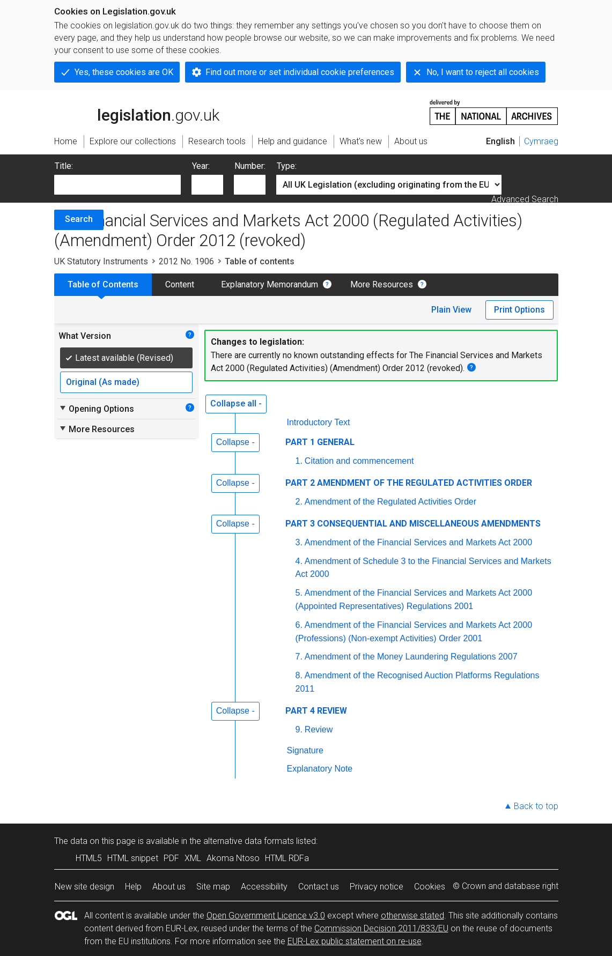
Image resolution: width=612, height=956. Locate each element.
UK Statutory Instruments (101, 261)
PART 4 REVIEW (316, 711)
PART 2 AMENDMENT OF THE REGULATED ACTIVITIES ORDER (408, 483)
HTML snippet (132, 858)
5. (299, 592)
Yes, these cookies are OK (124, 72)
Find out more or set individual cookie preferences (299, 72)
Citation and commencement (359, 460)
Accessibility (264, 886)
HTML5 (89, 858)
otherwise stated (412, 915)
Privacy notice (376, 886)
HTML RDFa (287, 858)
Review (319, 729)
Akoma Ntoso (233, 858)
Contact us (318, 886)
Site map (213, 886)
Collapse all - (236, 403)
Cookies (429, 886)
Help (133, 886)
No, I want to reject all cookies (482, 72)
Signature (305, 750)
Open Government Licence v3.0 (266, 915)
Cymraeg (541, 141)
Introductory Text (318, 422)
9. (299, 729)
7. (299, 656)
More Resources (381, 284)
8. (299, 675)
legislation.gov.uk (136, 111)
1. (299, 460)
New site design (84, 886)
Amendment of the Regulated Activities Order (390, 501)
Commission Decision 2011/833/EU (381, 928)
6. (299, 624)
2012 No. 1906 (186, 261)
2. (299, 501)
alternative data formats (248, 841)
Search (79, 219)
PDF (171, 858)
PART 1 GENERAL (320, 442)
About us (169, 886)
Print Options (519, 310)
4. (299, 561)
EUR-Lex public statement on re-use (354, 941)
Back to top (536, 806)
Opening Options (96, 408)
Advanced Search (524, 199)
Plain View (451, 310)
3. (299, 542)
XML (193, 858)
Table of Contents (103, 284)
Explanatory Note (320, 768)
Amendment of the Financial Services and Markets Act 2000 (418, 542)
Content (179, 284)
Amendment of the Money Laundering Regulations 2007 (411, 656)
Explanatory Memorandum (269, 284)
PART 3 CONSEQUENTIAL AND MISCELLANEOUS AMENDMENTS (413, 523)
